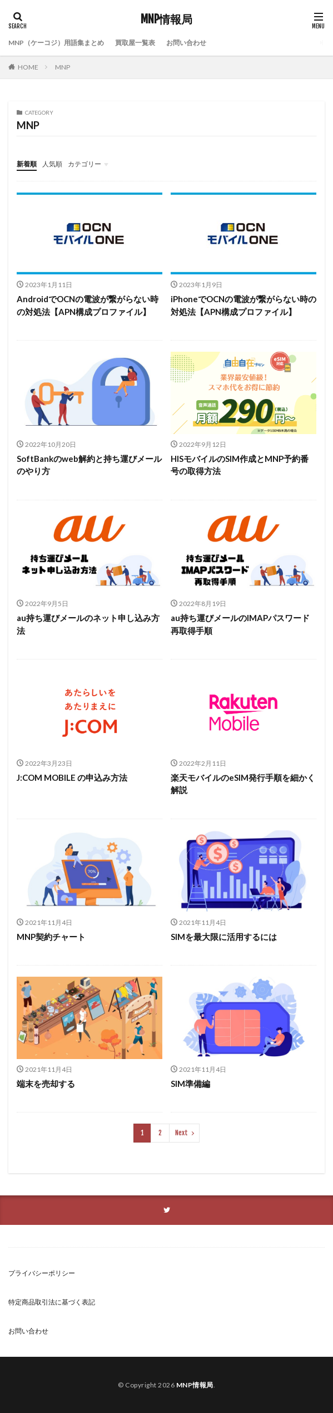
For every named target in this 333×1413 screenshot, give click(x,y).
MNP (62, 67)
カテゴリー (84, 164)
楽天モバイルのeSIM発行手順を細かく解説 (243, 783)
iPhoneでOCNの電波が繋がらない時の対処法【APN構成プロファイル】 (243, 305)
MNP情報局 (166, 19)
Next (181, 1133)
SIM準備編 (190, 1084)
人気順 (52, 164)
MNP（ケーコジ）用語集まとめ (56, 42)
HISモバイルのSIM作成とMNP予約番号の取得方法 (240, 465)
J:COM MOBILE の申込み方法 (72, 777)
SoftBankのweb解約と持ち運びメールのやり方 (89, 465)
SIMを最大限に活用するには (224, 937)
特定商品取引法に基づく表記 (51, 1302)
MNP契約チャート (51, 937)
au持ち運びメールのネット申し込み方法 (88, 624)
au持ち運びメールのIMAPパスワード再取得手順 (240, 624)
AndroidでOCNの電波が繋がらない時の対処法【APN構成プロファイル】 (87, 305)
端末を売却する (46, 1084)
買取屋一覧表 (135, 42)
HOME (28, 67)
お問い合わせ (186, 42)
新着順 (27, 164)
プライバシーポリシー (41, 1273)
